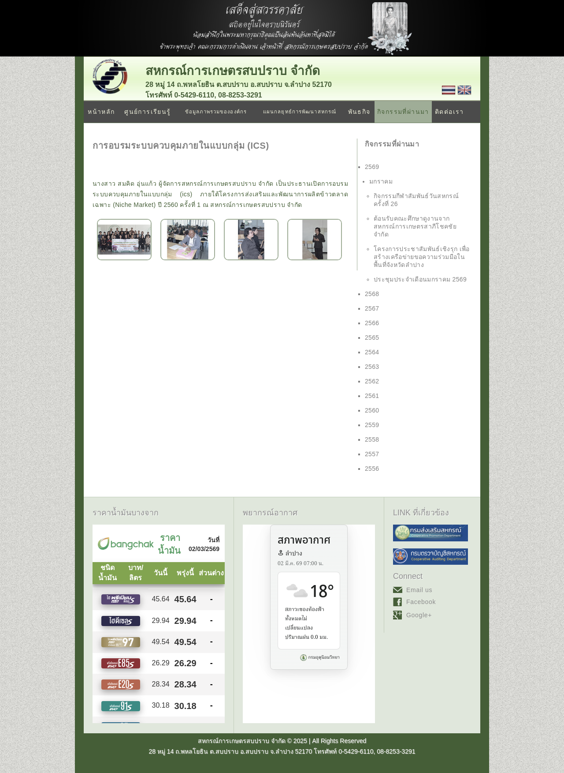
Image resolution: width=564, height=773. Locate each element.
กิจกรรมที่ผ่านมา (403, 111)
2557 (372, 454)
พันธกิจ (359, 111)
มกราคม (381, 181)
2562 (372, 381)
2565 (372, 337)
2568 (372, 293)
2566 (372, 322)
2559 (372, 424)
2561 (372, 395)
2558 (372, 439)
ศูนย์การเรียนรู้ (147, 111)
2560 (372, 410)
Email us (419, 590)
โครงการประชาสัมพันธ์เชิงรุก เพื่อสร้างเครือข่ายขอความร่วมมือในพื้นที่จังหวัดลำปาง (422, 256)
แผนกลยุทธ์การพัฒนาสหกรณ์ (299, 111)
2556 (372, 468)
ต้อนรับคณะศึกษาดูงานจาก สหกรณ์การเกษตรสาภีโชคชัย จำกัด (415, 226)
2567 (372, 308)
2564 (372, 352)
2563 (372, 366)
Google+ (419, 615)
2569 (372, 166)
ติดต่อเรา (449, 111)
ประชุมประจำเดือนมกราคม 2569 (420, 279)
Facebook (421, 601)
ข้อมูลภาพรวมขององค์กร (216, 111)
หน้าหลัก (101, 111)
